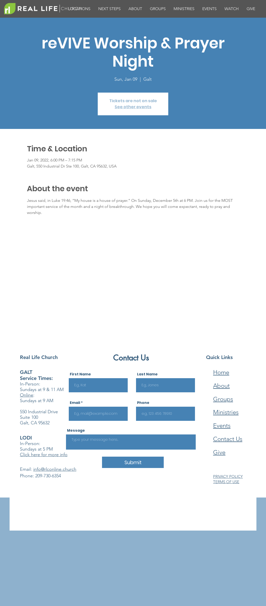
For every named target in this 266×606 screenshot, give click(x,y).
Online (26, 395)
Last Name (147, 374)
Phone (143, 402)
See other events (133, 107)
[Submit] (133, 462)
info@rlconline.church (54, 469)
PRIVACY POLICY (228, 476)
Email (75, 402)
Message (76, 430)
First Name (80, 374)
